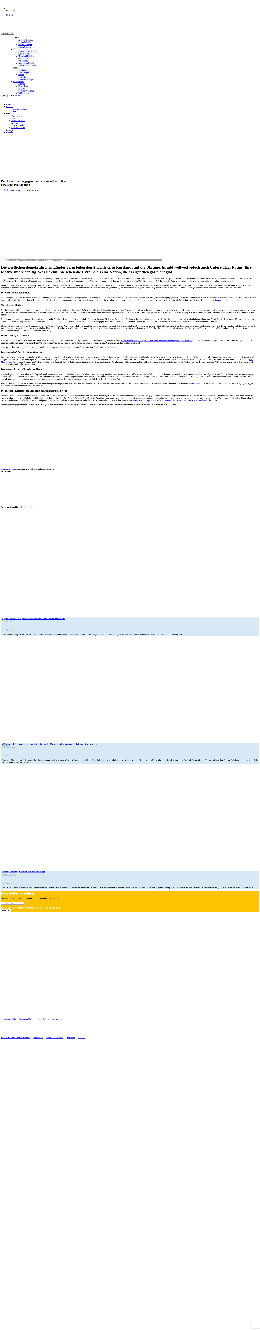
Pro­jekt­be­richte (24, 47)
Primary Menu (7, 33)
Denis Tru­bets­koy (9, 874)
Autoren (21, 88)
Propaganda (23, 1019)
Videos (21, 75)
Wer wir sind (18, 82)
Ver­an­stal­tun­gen (25, 44)
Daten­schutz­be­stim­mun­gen (23, 908)
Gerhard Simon (7, 190)
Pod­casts (22, 77)
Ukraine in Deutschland (38, 1019)
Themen (16, 49)
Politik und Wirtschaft (27, 51)
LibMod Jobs (23, 93)
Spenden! (10, 15)
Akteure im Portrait (26, 63)
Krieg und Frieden (26, 56)
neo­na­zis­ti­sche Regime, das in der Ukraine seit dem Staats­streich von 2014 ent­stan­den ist (170, 400)
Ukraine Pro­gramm (26, 91)
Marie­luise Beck (18, 120)
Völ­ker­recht (23, 61)
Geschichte (23, 58)
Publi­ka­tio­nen (24, 70)
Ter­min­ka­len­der (24, 42)
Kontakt (16, 95)
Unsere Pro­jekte (18, 125)
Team (13, 118)
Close (4, 96)
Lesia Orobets (8, 621)
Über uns (10, 113)
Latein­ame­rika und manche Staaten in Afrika (224, 300)
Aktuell (16, 38)
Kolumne (10, 104)
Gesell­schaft (23, 54)
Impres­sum (38, 1038)
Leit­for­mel (195, 383)
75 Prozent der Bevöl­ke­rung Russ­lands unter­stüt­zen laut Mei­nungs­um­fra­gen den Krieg (157, 340)
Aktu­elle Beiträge (25, 40)
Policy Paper (24, 72)
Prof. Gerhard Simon (9, 469)
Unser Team (23, 86)
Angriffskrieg (13, 1019)
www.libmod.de (18, 127)
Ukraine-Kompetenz (56, 1019)
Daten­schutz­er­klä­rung (55, 1038)
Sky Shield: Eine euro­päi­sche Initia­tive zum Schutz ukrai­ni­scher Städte (33, 618)
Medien (16, 68)
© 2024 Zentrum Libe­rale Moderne (15, 1038)
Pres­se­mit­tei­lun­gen (26, 79)
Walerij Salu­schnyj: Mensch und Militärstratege (23, 872)
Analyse (20, 190)
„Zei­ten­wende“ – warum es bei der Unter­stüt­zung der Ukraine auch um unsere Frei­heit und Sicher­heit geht (49, 744)
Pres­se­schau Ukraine (27, 65)
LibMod (21, 84)
